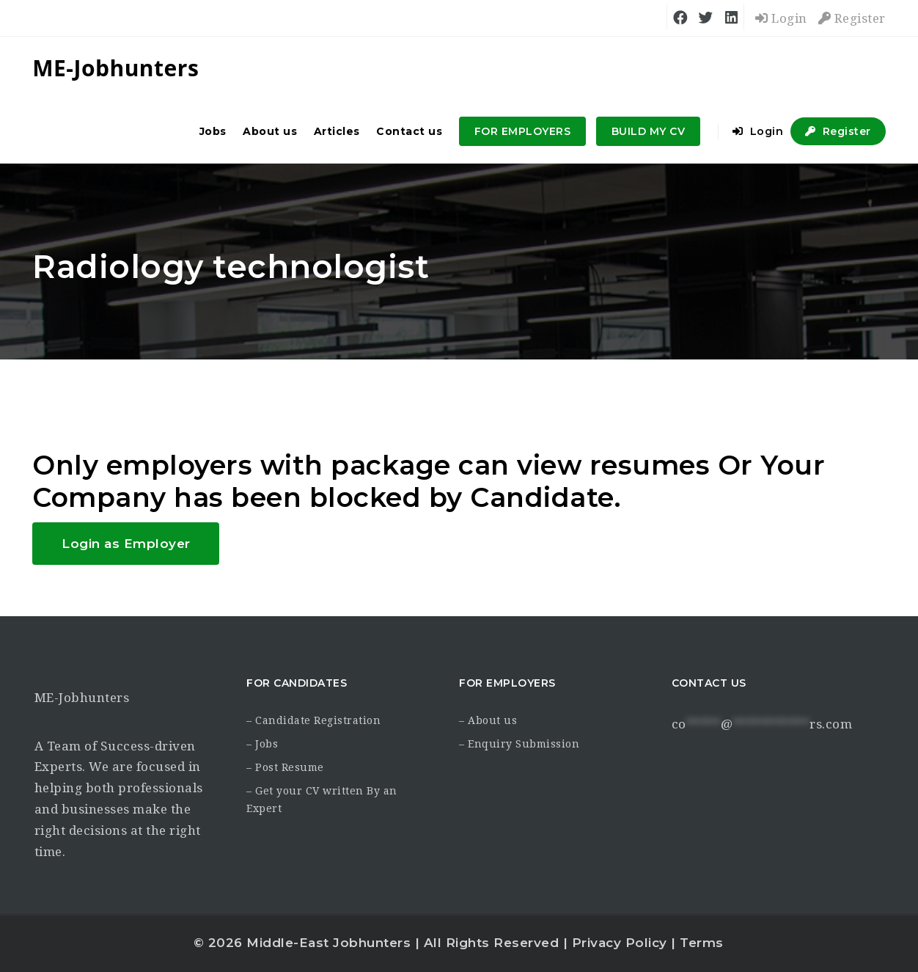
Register (852, 18)
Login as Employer (126, 543)
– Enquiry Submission (519, 744)
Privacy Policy (619, 942)
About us (270, 131)
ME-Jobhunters (82, 697)
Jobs (213, 131)
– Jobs (262, 744)
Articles (337, 131)
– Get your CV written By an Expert (321, 799)
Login (781, 18)
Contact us (409, 131)
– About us (488, 720)
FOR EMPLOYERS (522, 131)
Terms (702, 942)
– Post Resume (285, 767)
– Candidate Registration (313, 720)
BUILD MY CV (649, 131)
